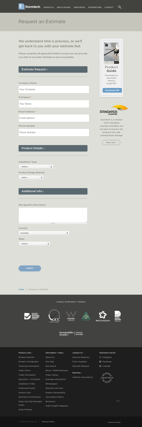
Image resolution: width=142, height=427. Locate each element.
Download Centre (27, 388)
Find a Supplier (79, 361)
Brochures (50, 401)
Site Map (50, 361)
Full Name (25, 97)
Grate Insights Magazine (57, 406)
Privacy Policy (48, 422)
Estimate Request (80, 366)
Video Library (52, 375)
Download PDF (112, 90)
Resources (79, 7)
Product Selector (26, 357)
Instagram (105, 357)
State (21, 239)
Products (49, 7)
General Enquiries (80, 357)
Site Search (51, 366)
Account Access (114, 422)
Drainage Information (56, 379)
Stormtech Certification (30, 397)
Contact (109, 7)
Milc (118, 401)
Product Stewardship (55, 392)
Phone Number (27, 126)
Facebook (105, 361)
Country (23, 228)
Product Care (25, 392)
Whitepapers (52, 384)
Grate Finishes (25, 409)
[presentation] (41, 256)
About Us (50, 357)
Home (21, 289)
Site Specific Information (32, 205)
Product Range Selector (32, 172)
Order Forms (25, 370)
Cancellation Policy (55, 397)
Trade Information (27, 375)
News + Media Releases (57, 370)
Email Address (27, 111)
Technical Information (29, 366)
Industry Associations (82, 377)
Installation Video (27, 384)
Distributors (94, 7)
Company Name (28, 83)
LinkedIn (105, 366)
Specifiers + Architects (29, 379)
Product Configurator (28, 361)
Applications (64, 7)
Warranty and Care (54, 388)
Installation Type (28, 162)
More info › (111, 142)
